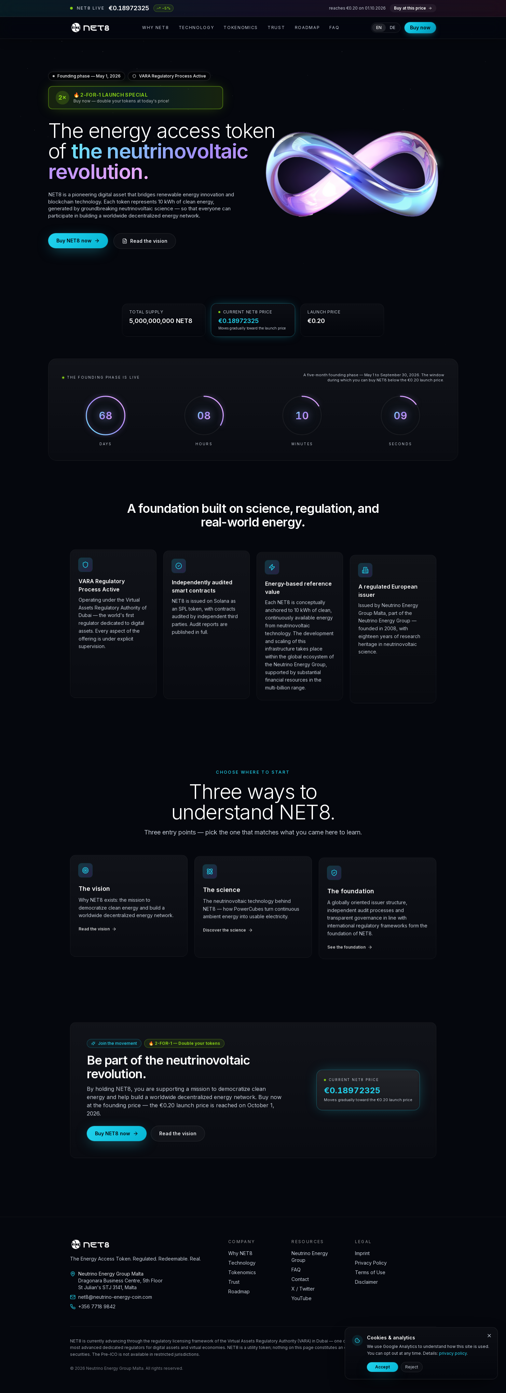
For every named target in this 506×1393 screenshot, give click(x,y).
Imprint (362, 1253)
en (379, 27)
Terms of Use (370, 1272)
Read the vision (144, 241)
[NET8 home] (90, 27)
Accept (382, 1366)
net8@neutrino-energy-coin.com (111, 1297)
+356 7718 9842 (92, 1306)
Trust (276, 27)
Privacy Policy (371, 1263)
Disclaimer (366, 1282)
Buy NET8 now (78, 240)
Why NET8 (155, 27)
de (392, 27)
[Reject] (489, 1336)
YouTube (301, 1298)
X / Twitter (303, 1289)
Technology (196, 27)
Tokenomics (240, 27)
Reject (411, 1366)
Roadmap (307, 27)
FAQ (334, 27)
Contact (300, 1279)
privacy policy (453, 1353)
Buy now (420, 27)
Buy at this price (413, 8)
